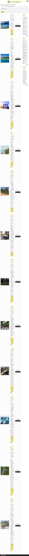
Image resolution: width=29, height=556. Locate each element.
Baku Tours (24, 80)
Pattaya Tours (24, 77)
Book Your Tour (18, 150)
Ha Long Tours (24, 71)
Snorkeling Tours (25, 17)
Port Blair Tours (25, 83)
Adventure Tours (25, 34)
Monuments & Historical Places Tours (25, 58)
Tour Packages (4, 6)
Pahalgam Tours (25, 74)
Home (1, 6)
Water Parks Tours (25, 31)
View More (26, 64)
